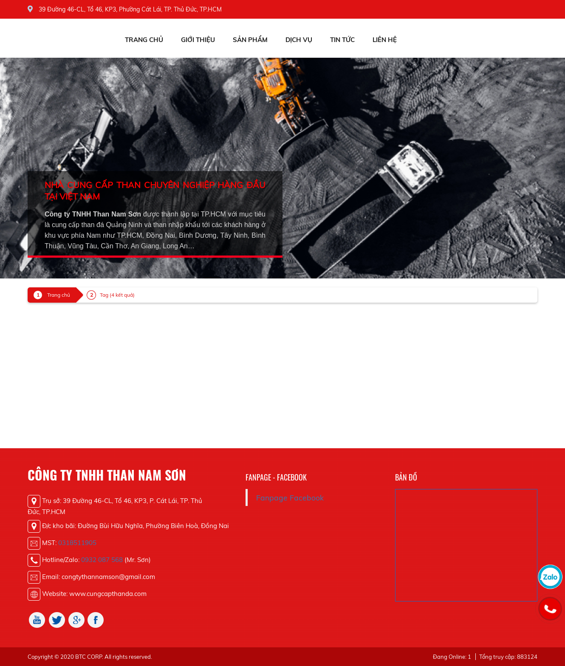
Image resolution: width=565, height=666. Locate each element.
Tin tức (342, 40)
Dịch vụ (298, 40)
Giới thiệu (198, 40)
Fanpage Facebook (290, 497)
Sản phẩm (250, 40)
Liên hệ (385, 40)
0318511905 (77, 543)
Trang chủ (144, 40)
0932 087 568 (102, 560)
